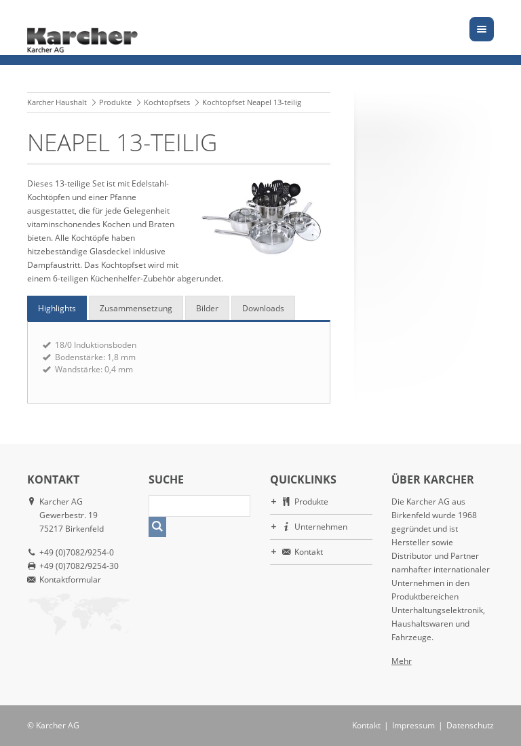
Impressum (413, 725)
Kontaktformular (70, 579)
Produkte (115, 102)
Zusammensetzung (136, 308)
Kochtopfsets (167, 102)
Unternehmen (320, 526)
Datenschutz (470, 725)
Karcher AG (57, 725)
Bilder (207, 308)
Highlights (57, 308)
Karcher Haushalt (57, 102)
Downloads (263, 308)
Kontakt (308, 551)
